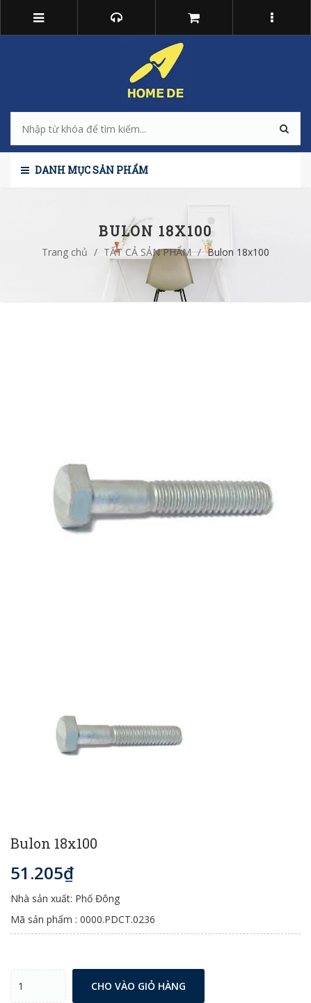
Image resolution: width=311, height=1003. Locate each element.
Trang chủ (65, 252)
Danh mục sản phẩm (84, 170)
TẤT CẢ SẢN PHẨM (147, 252)
